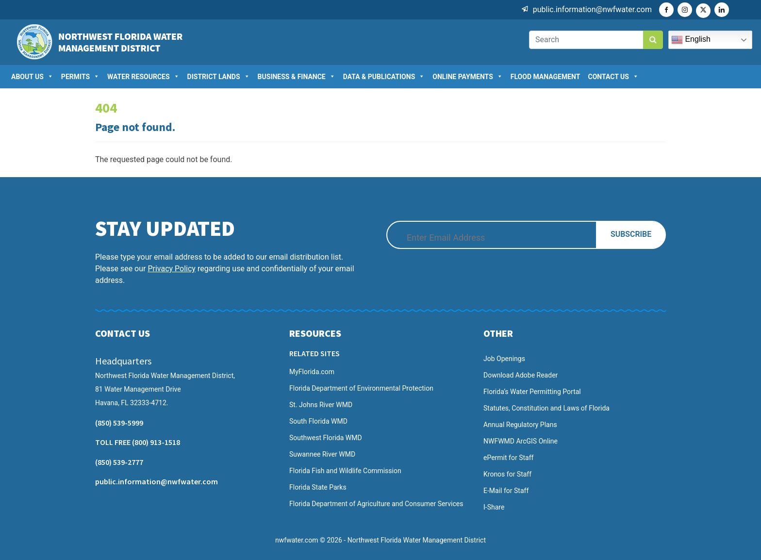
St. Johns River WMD (320, 404)
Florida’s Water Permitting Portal (532, 391)
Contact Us (613, 77)
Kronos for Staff (507, 474)
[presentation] (471, 279)
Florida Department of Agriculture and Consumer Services (376, 503)
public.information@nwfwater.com (592, 9)
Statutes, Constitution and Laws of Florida (546, 408)
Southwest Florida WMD (325, 437)
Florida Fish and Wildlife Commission (345, 470)
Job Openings (504, 358)
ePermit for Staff (508, 457)
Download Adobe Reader (520, 375)
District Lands (218, 77)
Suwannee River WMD (322, 454)
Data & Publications (384, 77)
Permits (80, 77)
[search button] (653, 40)
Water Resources (143, 77)
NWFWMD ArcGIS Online (520, 441)
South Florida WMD (318, 421)
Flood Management (545, 77)
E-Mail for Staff (506, 490)
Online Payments (467, 77)
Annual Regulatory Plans (520, 424)
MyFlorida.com (311, 371)
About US (32, 77)
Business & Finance (296, 77)
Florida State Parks (318, 487)
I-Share (493, 507)
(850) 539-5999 (119, 423)
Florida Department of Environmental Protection (361, 388)
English (691, 40)
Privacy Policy (172, 268)
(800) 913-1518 (156, 442)
